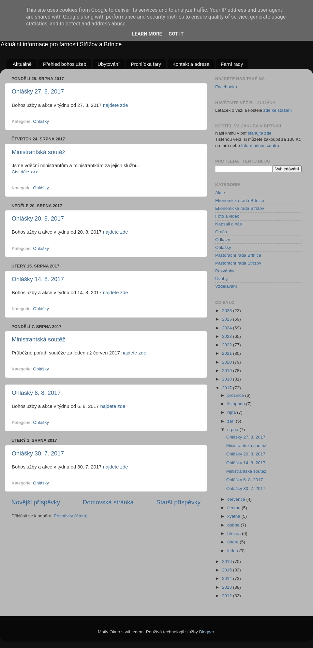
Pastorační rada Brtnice (238, 255)
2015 (227, 570)
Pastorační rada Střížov (238, 263)
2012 (227, 595)
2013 (227, 587)
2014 (227, 578)
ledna (233, 550)
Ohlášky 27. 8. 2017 (38, 91)
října (232, 412)
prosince (236, 395)
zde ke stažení (277, 110)
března (234, 533)
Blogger (206, 631)
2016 (227, 561)
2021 (227, 353)
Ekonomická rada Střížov (239, 208)
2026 (227, 310)
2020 (227, 362)
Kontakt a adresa (190, 64)
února (233, 542)
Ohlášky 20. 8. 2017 (38, 218)
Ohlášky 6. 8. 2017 (36, 393)
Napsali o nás (228, 224)
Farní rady (232, 64)
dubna (234, 525)
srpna (233, 429)
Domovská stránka (108, 502)
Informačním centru (260, 145)
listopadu (236, 403)
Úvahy (221, 278)
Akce (220, 192)
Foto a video (227, 216)
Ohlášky (41, 121)
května (234, 516)
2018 (227, 379)
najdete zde (115, 105)
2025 (227, 319)
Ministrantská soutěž (38, 152)
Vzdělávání (226, 286)
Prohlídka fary (146, 64)
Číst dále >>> (25, 171)
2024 (227, 327)
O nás (221, 231)
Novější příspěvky (35, 502)
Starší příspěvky (178, 502)
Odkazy (222, 239)
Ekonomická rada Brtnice (239, 200)
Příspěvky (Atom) (71, 515)
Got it (176, 34)
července (236, 499)
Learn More (147, 34)
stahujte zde (260, 133)
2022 (227, 344)
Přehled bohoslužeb (64, 64)
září (231, 421)
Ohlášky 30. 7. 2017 (38, 453)
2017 (227, 387)
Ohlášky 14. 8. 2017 (38, 279)
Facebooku (226, 86)
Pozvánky (224, 270)
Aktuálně (22, 64)
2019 (227, 370)
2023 (227, 336)
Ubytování (108, 64)
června (234, 507)
